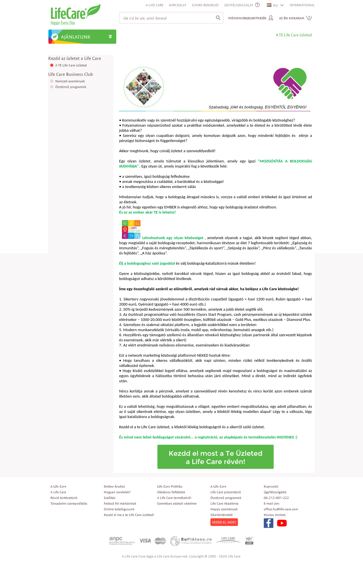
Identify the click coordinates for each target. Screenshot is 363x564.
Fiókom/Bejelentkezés (247, 18)
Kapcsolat (177, 5)
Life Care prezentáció (225, 492)
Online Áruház (114, 486)
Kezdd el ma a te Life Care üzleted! (129, 515)
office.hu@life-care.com (281, 509)
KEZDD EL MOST (224, 522)
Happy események (224, 509)
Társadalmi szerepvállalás (68, 503)
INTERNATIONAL (302, 5)
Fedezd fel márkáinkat (120, 503)
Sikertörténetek (221, 515)
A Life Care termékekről (174, 498)
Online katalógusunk (119, 509)
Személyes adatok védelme (177, 503)
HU (272, 5)
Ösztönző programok (70, 87)
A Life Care (154, 5)
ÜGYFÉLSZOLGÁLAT (238, 5)
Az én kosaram (295, 18)
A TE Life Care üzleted (71, 65)
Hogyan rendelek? (117, 492)
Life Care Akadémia (224, 503)
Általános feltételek (171, 492)
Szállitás (109, 498)
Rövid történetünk (63, 498)
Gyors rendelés (205, 5)
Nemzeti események (70, 81)
